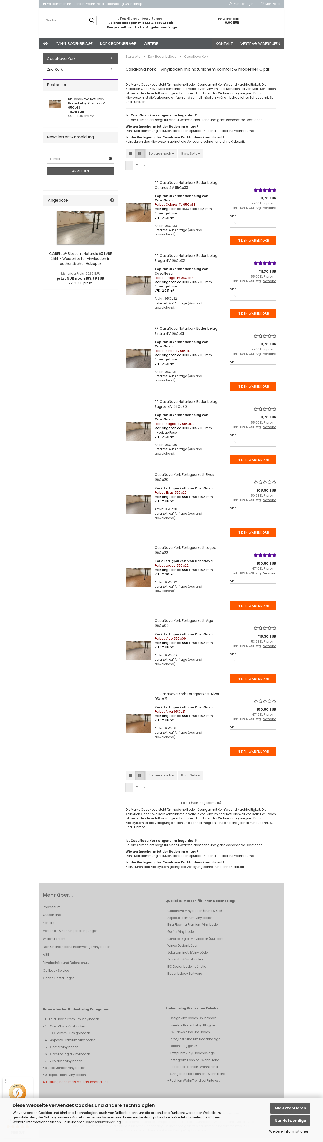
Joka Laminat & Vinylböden (188, 956)
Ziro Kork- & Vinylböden (185, 963)
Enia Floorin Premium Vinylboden (74, 1022)
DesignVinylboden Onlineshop (193, 1021)
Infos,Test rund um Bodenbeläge (195, 1042)
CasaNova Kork (61, 62)
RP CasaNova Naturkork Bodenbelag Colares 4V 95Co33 (186, 189)
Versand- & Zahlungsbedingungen (70, 934)
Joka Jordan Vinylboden (67, 1071)
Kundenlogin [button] (241, 4)
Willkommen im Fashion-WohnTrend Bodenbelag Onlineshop (92, 4)
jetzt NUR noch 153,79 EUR (80, 279)
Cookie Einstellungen (59, 981)
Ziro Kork (55, 72)
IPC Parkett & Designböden (70, 1036)
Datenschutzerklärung (103, 1122)
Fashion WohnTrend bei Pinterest (195, 1084)
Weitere (151, 43)
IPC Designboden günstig (186, 970)
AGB (46, 958)
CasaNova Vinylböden (67, 1030)
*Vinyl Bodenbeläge (74, 43)
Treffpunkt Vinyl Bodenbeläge (192, 1056)
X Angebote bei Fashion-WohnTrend (197, 1077)
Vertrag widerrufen (260, 43)
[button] (130, 157)
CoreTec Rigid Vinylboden (70, 1057)
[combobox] (161, 157)
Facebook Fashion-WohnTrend (194, 1070)
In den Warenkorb (253, 244)
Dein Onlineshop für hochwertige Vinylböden (77, 950)
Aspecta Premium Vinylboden (190, 921)
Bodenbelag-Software (184, 977)
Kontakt (224, 43)
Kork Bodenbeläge (118, 43)
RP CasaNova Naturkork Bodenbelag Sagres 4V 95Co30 (186, 408)
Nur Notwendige (290, 1120)
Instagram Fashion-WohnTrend (194, 1063)
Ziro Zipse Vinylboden (66, 1064)
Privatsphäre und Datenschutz (66, 966)
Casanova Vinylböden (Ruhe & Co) (194, 914)
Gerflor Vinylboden (181, 935)
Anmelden (80, 174)
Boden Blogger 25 (183, 1049)
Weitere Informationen (289, 1131)
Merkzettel (270, 4)
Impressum (52, 910)
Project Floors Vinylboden (67, 1078)
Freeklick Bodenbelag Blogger (192, 1029)
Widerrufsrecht (54, 942)
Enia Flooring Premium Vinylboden (193, 928)
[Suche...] (92, 20)
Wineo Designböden (182, 949)
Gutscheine (52, 918)
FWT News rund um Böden (190, 1035)
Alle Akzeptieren (290, 1108)
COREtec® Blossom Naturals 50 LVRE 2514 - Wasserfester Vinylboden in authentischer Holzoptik (80, 262)
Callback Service (56, 974)
